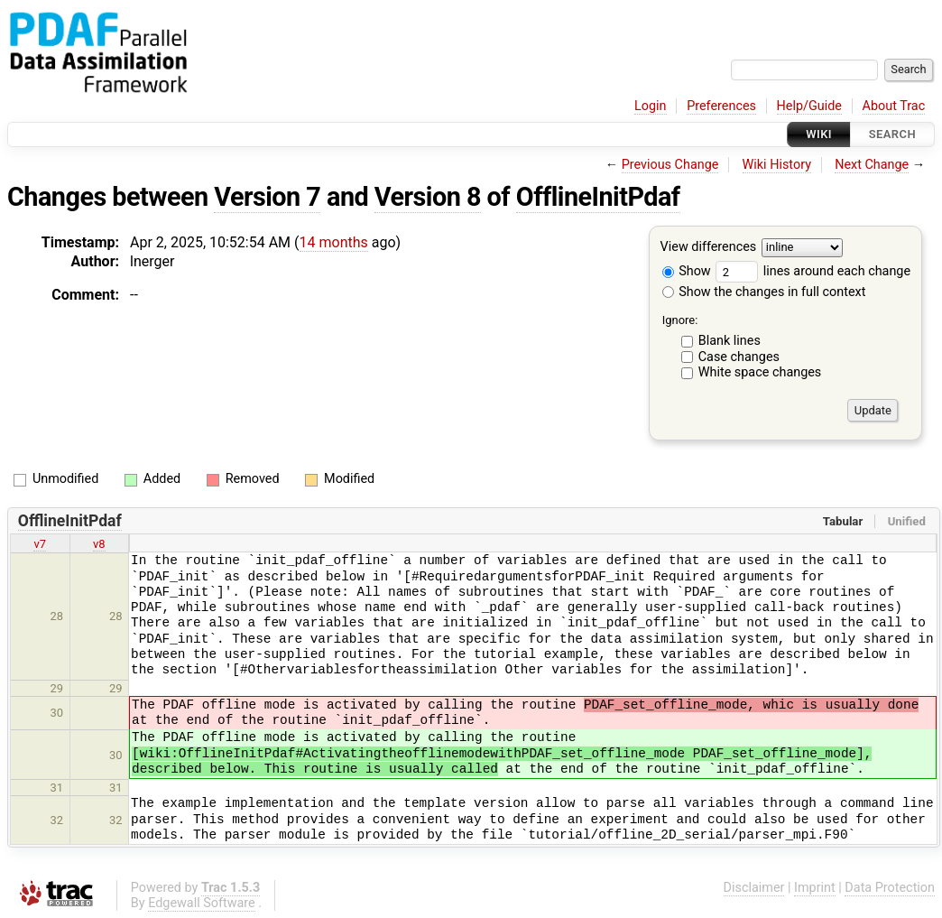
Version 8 (427, 196)
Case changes (739, 357)
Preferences (721, 106)
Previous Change (670, 164)
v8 (99, 544)
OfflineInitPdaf (598, 196)
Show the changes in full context (764, 292)
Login (650, 106)
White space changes (760, 372)
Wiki (819, 134)
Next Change (872, 164)
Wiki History (777, 164)
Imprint (815, 887)
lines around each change (813, 271)
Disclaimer (754, 887)
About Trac (894, 106)
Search (892, 134)
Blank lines (729, 340)
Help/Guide (809, 106)
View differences (708, 247)
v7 (39, 544)
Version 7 (267, 196)
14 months (334, 242)
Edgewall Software (201, 903)
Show (686, 271)
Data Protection (890, 887)
